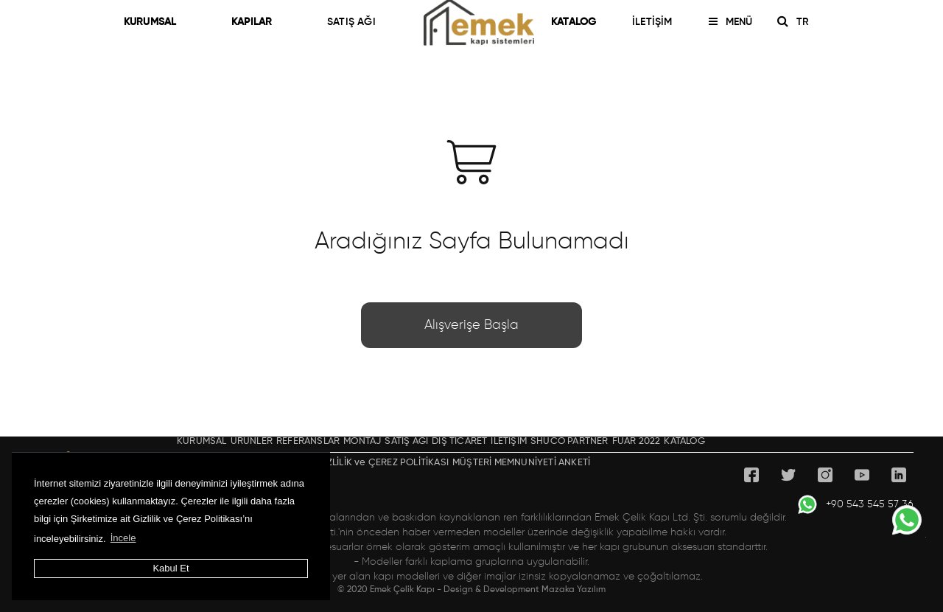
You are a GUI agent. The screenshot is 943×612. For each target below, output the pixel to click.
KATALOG (573, 22)
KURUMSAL (156, 22)
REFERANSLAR (308, 441)
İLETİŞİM (652, 22)
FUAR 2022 (636, 441)
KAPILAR (258, 22)
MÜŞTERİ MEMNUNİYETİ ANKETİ (521, 462)
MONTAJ (362, 441)
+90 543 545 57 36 (855, 504)
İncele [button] (123, 537)
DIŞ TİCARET (459, 441)
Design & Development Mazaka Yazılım (525, 589)
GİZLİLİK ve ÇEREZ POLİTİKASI (383, 462)
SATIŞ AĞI (351, 22)
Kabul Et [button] (171, 568)
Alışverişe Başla (471, 325)
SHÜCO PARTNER (569, 441)
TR (807, 22)
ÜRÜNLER (252, 441)
